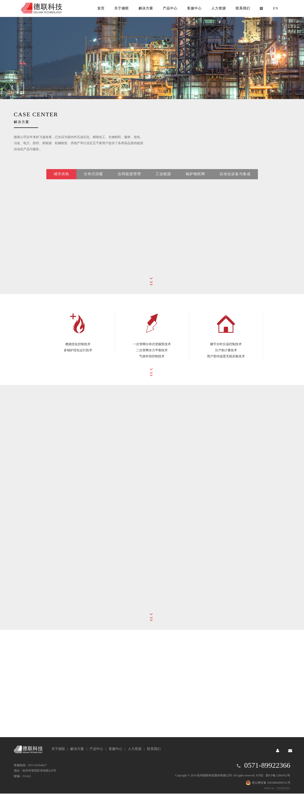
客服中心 (115, 749)
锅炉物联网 (195, 184)
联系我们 (154, 749)
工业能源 (163, 184)
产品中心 (96, 749)
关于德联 (58, 749)
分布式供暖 (93, 184)
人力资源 (134, 749)
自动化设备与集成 (235, 184)
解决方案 (77, 749)
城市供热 (61, 184)
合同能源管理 (129, 184)
